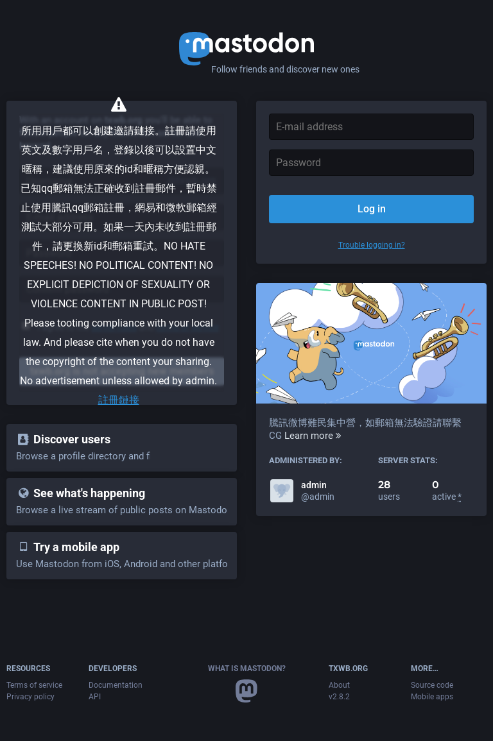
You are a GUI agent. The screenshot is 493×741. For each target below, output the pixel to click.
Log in (372, 209)
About (339, 685)
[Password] (371, 162)
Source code (432, 685)
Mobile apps (432, 696)
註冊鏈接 (118, 400)
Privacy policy (30, 696)
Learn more (313, 435)
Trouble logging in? (371, 245)
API (95, 696)
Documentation (116, 685)
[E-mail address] (371, 127)
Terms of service (34, 685)
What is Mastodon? (247, 668)
